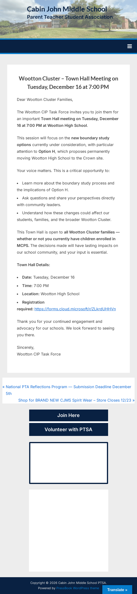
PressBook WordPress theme (77, 588)
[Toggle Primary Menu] (129, 46)
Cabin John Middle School (67, 9)
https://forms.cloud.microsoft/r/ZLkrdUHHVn (75, 308)
